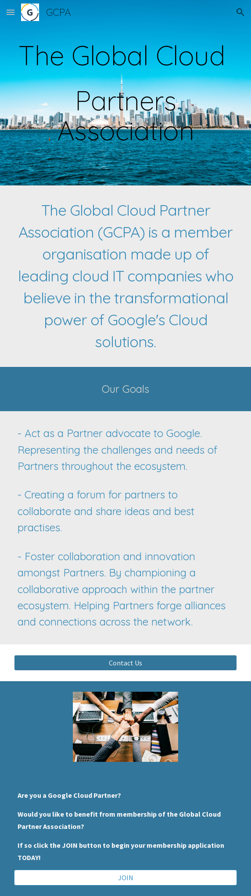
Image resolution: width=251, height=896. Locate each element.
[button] (10, 12)
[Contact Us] (125, 663)
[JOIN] (125, 877)
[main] (125, 93)
